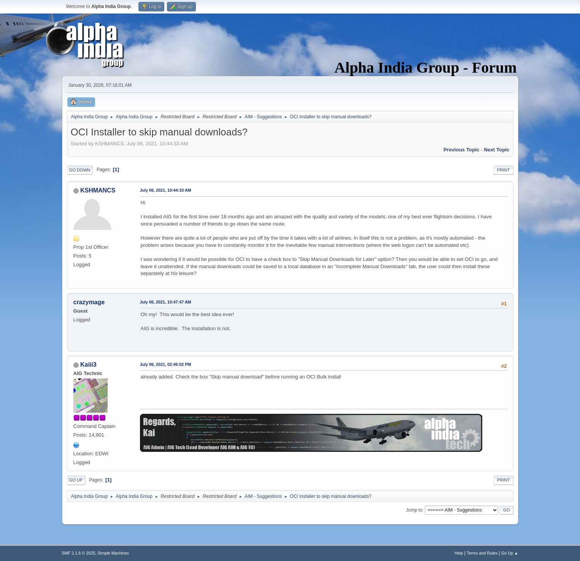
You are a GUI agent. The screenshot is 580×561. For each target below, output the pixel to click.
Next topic (496, 150)
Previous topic (461, 150)
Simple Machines (113, 553)
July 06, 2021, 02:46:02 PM (165, 364)
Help (458, 553)
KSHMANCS (97, 190)
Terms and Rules (482, 553)
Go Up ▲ (509, 553)
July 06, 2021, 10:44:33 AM (165, 190)
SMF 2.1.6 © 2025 (78, 553)
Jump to (414, 510)
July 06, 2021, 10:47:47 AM (165, 302)
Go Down (80, 170)
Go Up (76, 480)
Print (503, 170)
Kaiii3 (88, 364)
